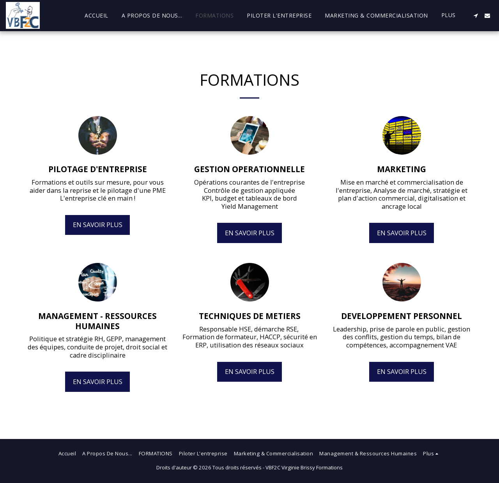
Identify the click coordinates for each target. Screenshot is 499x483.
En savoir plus (97, 224)
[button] (475, 15)
